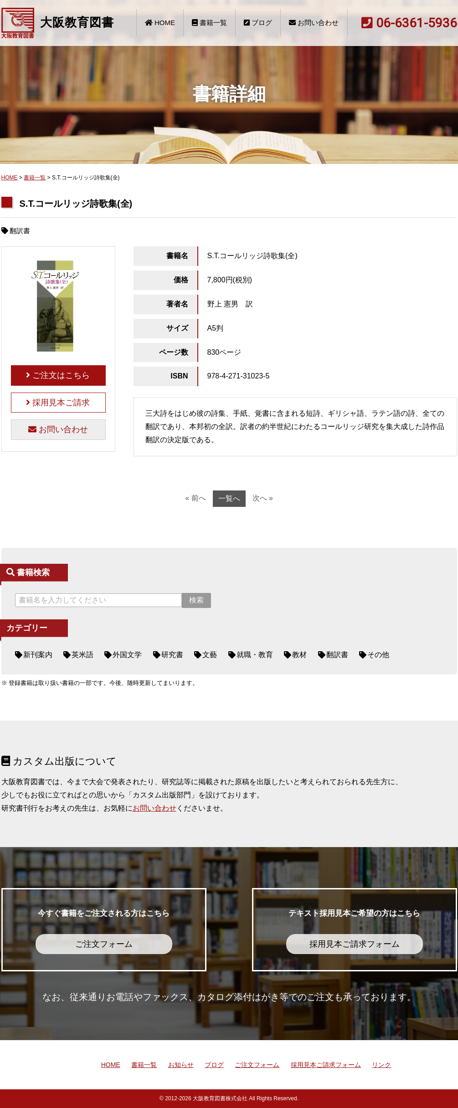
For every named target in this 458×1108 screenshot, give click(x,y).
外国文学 (127, 655)
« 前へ (195, 498)
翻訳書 (337, 655)
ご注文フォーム (257, 1064)
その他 (378, 655)
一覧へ (229, 498)
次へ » (262, 498)
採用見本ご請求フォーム (326, 1064)
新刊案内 (37, 655)
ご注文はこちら (58, 375)
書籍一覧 (209, 22)
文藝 (209, 655)
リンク (381, 1064)
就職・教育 (255, 655)
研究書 (172, 655)
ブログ (258, 22)
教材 (299, 655)
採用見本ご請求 (58, 402)
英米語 (82, 655)
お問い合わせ (314, 22)
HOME (160, 22)
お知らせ (181, 1064)
